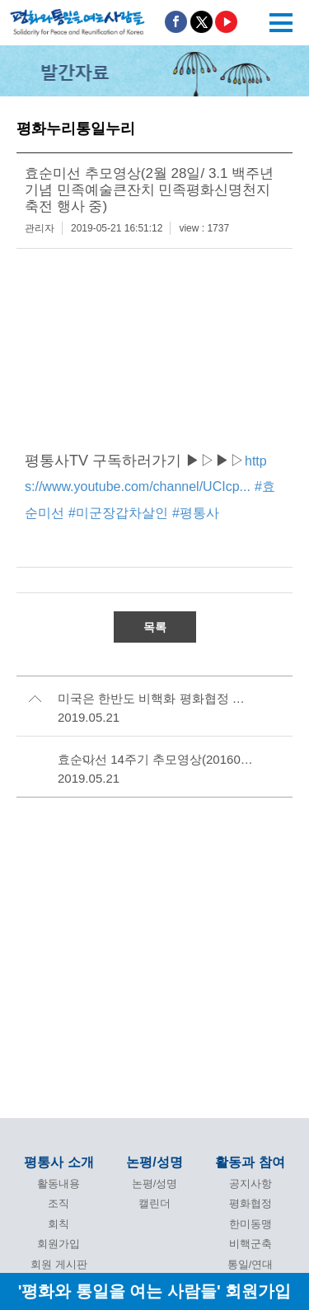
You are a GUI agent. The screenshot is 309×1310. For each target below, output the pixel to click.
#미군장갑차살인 (118, 513)
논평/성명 (154, 1162)
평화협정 (250, 1203)
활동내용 (58, 1183)
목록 (154, 627)
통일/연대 (250, 1264)
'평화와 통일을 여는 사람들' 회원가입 (155, 1290)
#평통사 (195, 513)
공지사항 (250, 1183)
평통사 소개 (58, 1162)
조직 (58, 1203)
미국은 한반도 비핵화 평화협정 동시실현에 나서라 (156, 698)
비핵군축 (250, 1244)
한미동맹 (250, 1224)
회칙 (58, 1224)
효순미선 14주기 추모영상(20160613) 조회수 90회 (156, 759)
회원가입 (58, 1244)
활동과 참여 (249, 1162)
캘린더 (154, 1203)
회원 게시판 (58, 1264)
